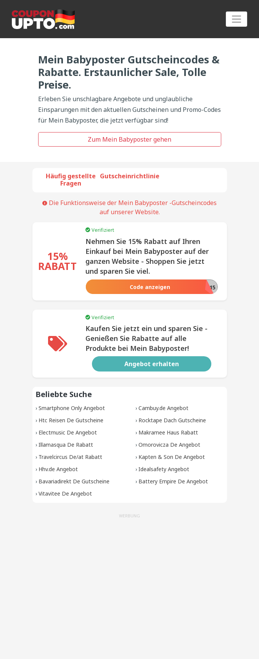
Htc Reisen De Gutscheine (71, 420)
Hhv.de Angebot (58, 469)
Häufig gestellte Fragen (71, 179)
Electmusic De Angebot (68, 432)
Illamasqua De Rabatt (66, 444)
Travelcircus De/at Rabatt (70, 456)
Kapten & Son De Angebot (171, 456)
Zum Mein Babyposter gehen (129, 139)
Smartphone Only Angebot (72, 408)
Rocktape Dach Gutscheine (172, 420)
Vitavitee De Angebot (65, 493)
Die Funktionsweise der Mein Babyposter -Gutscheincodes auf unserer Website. (129, 207)
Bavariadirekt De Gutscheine (74, 481)
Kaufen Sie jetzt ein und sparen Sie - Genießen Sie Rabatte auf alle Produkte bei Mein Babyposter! (146, 338)
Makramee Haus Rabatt (168, 432)
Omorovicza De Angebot (169, 444)
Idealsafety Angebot (163, 469)
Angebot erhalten (151, 364)
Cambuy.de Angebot (163, 408)
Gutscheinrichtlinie (129, 176)
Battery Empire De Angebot (173, 481)
